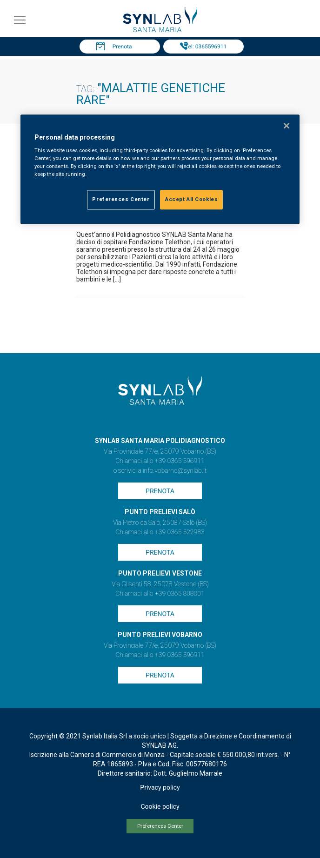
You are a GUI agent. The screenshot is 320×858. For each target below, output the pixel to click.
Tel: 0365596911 (206, 46)
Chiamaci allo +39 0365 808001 (159, 593)
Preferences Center (160, 826)
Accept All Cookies (191, 199)
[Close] (286, 125)
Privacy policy (160, 787)
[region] (160, 169)
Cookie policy (159, 807)
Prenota (122, 46)
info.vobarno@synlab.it (175, 471)
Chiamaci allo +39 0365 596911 (159, 461)
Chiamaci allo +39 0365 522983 (159, 532)
